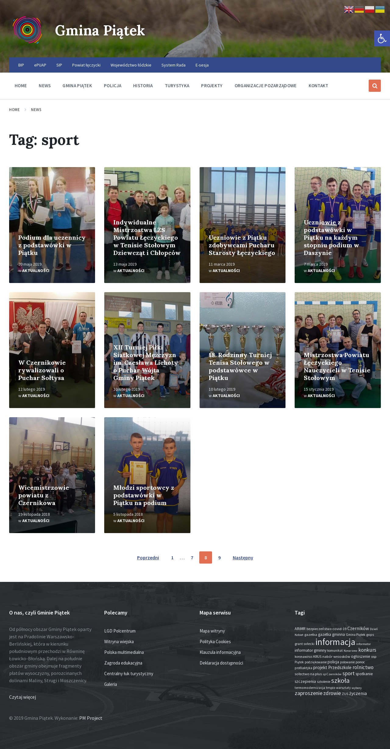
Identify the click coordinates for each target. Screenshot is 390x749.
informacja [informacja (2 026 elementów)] (335, 641)
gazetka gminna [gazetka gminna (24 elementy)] (331, 634)
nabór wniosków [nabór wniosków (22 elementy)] (336, 656)
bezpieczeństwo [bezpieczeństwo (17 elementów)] (319, 628)
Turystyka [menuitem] (177, 85)
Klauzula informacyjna (220, 652)
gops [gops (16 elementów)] (370, 635)
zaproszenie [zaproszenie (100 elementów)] (308, 693)
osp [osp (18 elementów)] (374, 656)
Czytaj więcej (22, 697)
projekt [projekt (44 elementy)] (320, 667)
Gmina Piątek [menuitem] (77, 85)
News (36, 109)
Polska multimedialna (124, 652)
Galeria (110, 684)
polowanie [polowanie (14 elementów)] (347, 662)
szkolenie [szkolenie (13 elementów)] (323, 681)
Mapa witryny (212, 631)
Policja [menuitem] (112, 85)
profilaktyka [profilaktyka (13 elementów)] (303, 668)
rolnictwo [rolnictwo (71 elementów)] (363, 667)
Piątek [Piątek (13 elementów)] (299, 662)
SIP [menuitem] (59, 65)
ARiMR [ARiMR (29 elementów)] (300, 628)
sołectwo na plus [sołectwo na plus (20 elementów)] (308, 674)
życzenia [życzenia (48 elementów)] (358, 693)
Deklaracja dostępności (221, 663)
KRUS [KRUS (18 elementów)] (317, 656)
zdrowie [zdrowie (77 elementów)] (332, 693)
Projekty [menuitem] (211, 85)
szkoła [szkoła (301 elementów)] (340, 680)
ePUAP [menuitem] (40, 65)
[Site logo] (27, 45)
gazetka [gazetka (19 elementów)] (310, 634)
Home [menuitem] (21, 85)
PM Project (90, 718)
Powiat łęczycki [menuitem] (86, 65)
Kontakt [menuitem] (318, 85)
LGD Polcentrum (120, 631)
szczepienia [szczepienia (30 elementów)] (305, 681)
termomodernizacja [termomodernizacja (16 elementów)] (310, 688)
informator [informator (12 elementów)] (363, 644)
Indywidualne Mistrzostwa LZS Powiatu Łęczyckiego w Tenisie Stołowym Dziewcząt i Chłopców (147, 237)
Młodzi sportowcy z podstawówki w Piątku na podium (143, 495)
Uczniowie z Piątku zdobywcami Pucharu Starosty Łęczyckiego (242, 245)
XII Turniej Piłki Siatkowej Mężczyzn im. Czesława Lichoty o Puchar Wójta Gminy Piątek (145, 362)
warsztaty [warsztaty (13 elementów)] (343, 688)
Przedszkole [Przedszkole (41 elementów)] (340, 667)
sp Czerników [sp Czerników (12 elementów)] (332, 674)
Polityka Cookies (215, 641)
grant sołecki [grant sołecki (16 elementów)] (304, 644)
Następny (243, 557)
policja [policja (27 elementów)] (333, 662)
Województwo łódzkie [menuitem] (131, 65)
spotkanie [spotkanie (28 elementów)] (364, 673)
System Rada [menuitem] (173, 65)
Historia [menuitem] (143, 85)
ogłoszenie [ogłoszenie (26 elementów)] (360, 656)
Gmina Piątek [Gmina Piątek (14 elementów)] (355, 635)
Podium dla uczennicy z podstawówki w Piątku (52, 245)
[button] (382, 38)
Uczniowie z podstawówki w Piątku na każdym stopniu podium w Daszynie (331, 237)
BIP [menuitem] (21, 65)
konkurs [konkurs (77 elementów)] (367, 650)
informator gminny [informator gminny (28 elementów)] (310, 650)
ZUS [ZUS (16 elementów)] (345, 694)
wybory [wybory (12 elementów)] (357, 688)
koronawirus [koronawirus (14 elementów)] (303, 656)
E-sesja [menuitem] (202, 65)
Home (14, 109)
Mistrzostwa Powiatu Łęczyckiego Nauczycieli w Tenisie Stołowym (337, 366)
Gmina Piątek (102, 30)
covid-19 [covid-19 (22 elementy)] (339, 628)
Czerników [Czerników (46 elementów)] (358, 628)
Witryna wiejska (119, 641)
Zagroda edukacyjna (123, 663)
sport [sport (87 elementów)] (348, 673)
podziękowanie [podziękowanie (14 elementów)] (316, 662)
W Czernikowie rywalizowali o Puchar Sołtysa (42, 370)
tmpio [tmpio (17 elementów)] (330, 687)
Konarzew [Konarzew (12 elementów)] (350, 651)
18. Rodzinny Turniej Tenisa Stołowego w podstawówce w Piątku (240, 366)
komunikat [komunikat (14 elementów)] (335, 650)
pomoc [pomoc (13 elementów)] (360, 662)
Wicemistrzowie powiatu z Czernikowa (43, 495)
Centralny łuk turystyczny (128, 673)
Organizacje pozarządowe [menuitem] (266, 85)
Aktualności (35, 270)
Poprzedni (148, 557)
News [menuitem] (45, 85)
